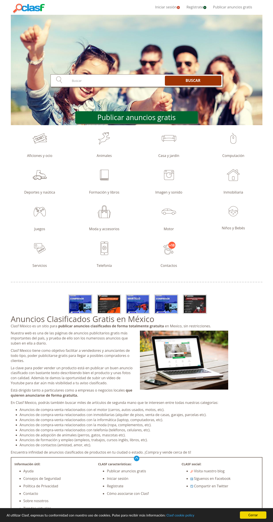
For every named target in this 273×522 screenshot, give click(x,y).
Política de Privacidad (40, 486)
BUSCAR (193, 80)
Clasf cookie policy (180, 515)
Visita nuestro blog (207, 471)
